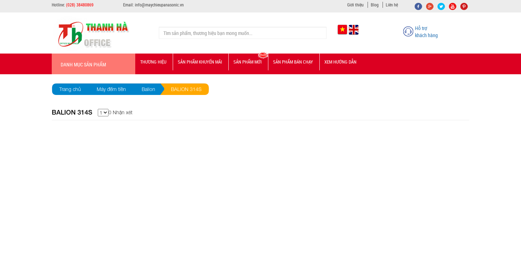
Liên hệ (392, 4)
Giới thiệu (355, 4)
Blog (375, 4)
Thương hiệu (153, 62)
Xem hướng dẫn (340, 62)
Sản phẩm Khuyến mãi (200, 62)
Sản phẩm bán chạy (293, 62)
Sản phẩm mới (247, 62)
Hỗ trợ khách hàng (426, 32)
